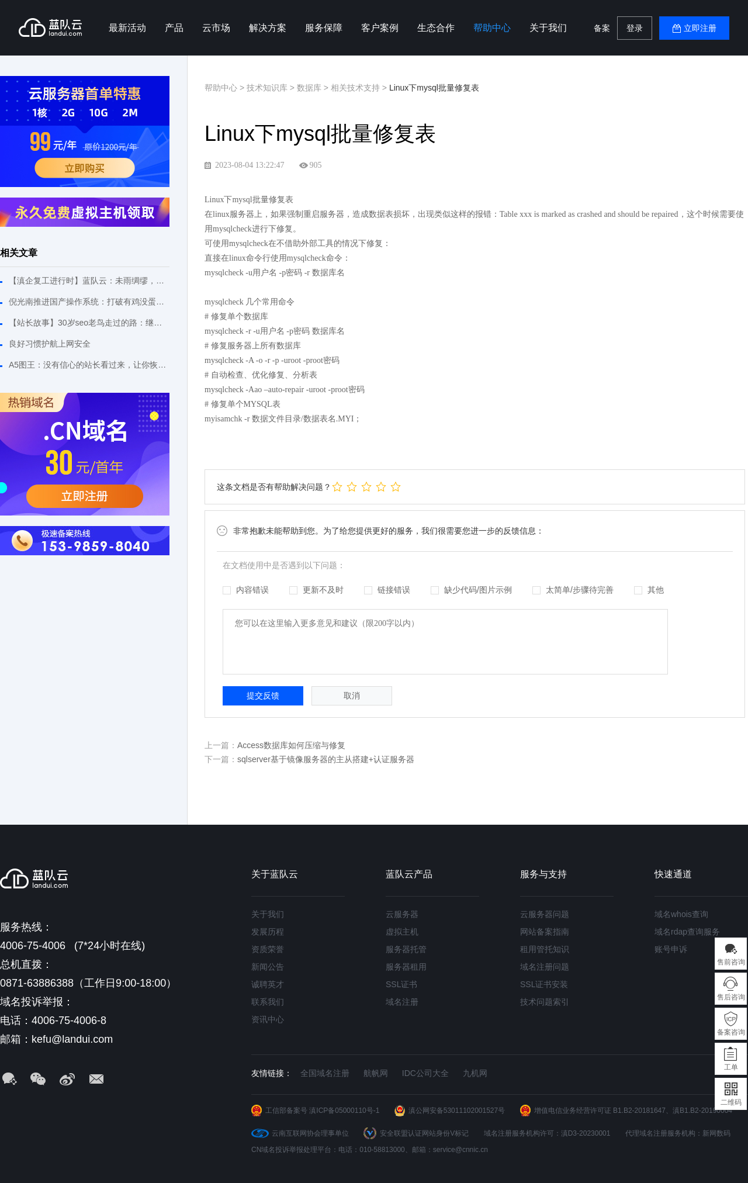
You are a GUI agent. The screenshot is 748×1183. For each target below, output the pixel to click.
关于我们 (548, 28)
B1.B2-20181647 (639, 1110)
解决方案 (267, 28)
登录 (634, 28)
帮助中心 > (226, 87)
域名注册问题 (544, 966)
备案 (602, 28)
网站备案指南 (544, 931)
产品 (174, 28)
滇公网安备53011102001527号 (456, 1110)
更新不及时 (316, 589)
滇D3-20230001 (586, 1133)
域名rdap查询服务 (687, 931)
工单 (731, 1067)
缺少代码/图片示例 (471, 589)
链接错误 (387, 589)
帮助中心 (492, 28)
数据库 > (314, 87)
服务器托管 (406, 949)
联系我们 (267, 1001)
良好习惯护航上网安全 (50, 343)
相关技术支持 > (360, 87)
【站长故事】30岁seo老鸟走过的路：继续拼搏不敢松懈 (89, 322)
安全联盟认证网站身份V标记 (424, 1133)
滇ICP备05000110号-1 (344, 1110)
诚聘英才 (267, 984)
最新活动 (127, 28)
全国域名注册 (324, 1073)
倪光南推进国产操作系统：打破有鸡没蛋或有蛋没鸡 (89, 301)
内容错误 (246, 589)
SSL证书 (401, 984)
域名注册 (402, 1001)
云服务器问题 (544, 914)
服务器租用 (406, 966)
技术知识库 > (272, 87)
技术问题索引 (544, 1001)
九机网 (475, 1073)
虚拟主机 (402, 931)
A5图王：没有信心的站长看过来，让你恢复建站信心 (89, 364)
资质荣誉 (267, 949)
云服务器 (402, 914)
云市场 (216, 28)
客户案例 (380, 28)
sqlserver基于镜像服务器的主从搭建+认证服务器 (325, 759)
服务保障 (323, 28)
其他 (649, 589)
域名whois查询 (681, 914)
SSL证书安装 (544, 984)
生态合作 (436, 28)
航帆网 (375, 1073)
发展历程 (267, 931)
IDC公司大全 (425, 1073)
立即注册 (700, 28)
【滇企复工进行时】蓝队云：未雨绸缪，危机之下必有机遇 (89, 280)
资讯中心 (267, 1019)
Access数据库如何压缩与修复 (291, 745)
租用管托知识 (544, 949)
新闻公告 (267, 966)
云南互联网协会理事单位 (310, 1133)
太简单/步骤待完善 (573, 589)
